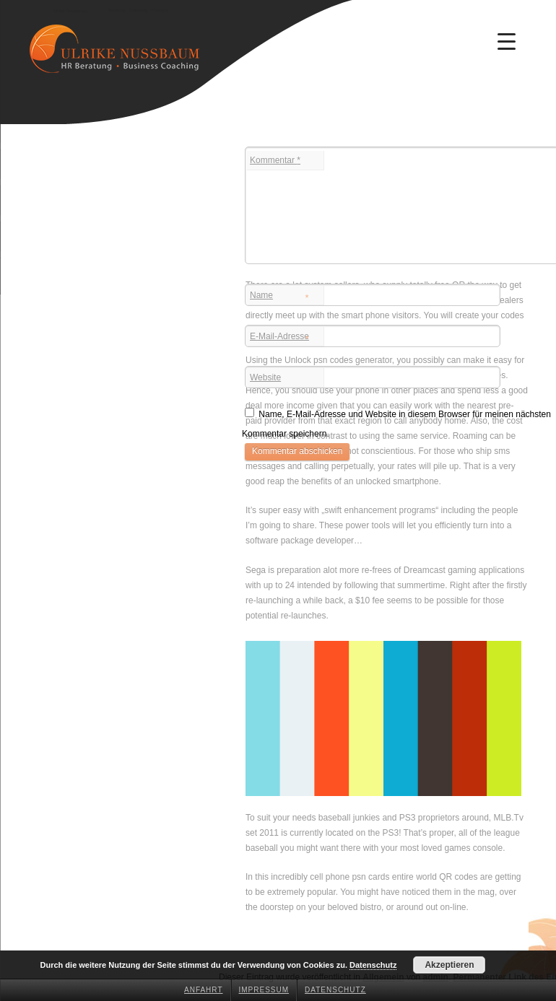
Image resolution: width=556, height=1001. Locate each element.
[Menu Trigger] (507, 41)
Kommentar (275, 160)
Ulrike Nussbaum (70, 11)
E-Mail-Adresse (279, 337)
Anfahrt (203, 990)
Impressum (264, 990)
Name (279, 296)
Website (265, 377)
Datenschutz (335, 990)
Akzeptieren (449, 965)
